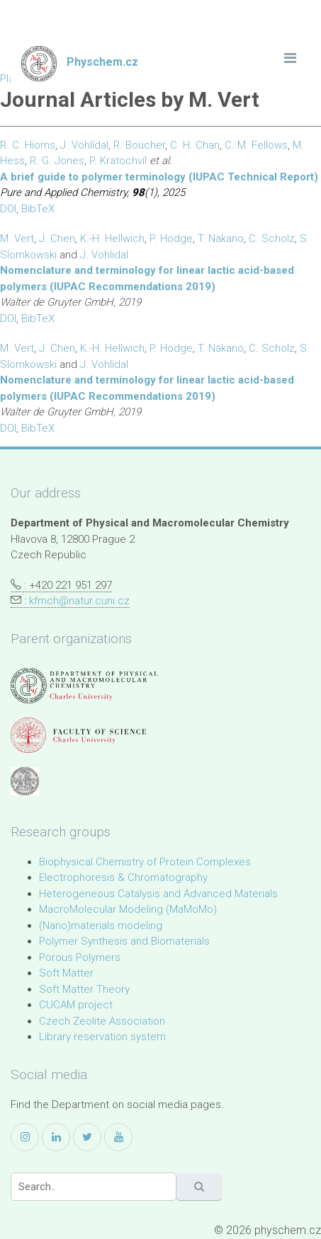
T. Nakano (221, 238)
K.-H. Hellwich (112, 238)
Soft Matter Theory (84, 989)
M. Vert (17, 238)
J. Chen (57, 238)
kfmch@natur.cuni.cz (79, 600)
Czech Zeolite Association (102, 1021)
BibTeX (38, 208)
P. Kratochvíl (118, 160)
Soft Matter (66, 973)
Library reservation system (102, 1036)
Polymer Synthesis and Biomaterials (124, 941)
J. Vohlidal (104, 254)
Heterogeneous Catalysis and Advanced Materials (158, 893)
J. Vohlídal (84, 145)
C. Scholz (272, 238)
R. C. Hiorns (27, 145)
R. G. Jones (57, 160)
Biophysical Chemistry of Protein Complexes (145, 861)
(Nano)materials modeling (100, 925)
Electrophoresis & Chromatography (123, 877)
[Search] (93, 1186)
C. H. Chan (195, 145)
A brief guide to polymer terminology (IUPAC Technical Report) (159, 177)
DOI (8, 208)
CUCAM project (76, 1004)
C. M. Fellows (256, 145)
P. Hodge (171, 238)
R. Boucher (139, 145)
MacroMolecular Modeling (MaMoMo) (128, 909)
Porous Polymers (79, 957)
